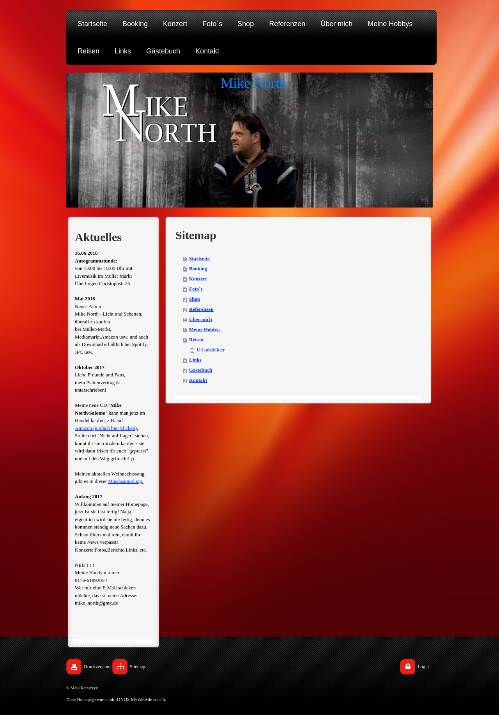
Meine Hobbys (205, 329)
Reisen (196, 339)
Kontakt (198, 380)
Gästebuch (200, 370)
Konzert (198, 279)
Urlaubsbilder (211, 350)
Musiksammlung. (125, 481)
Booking (198, 268)
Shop (194, 299)
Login (423, 666)
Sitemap (137, 666)
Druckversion (96, 666)
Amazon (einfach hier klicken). (106, 428)
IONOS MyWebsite (133, 699)
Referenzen (201, 309)
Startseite (199, 258)
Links (195, 360)
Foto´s (196, 289)
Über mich (200, 319)
